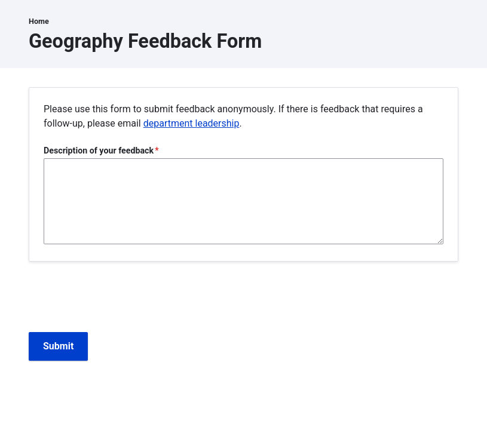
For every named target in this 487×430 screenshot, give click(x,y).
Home (39, 21)
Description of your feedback (99, 150)
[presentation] (119, 299)
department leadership (191, 123)
